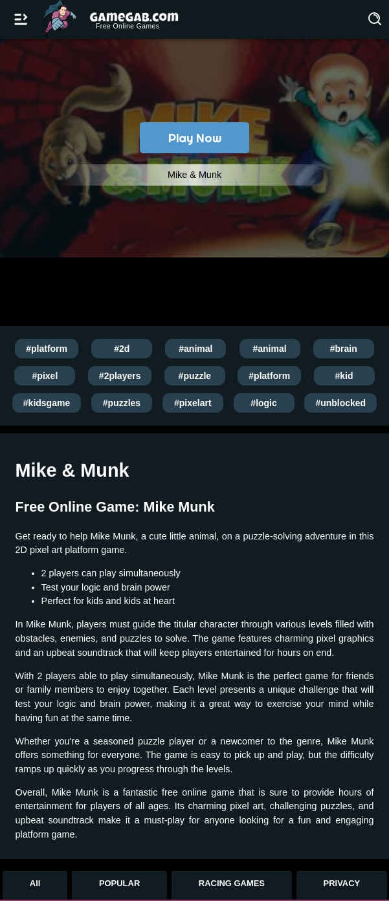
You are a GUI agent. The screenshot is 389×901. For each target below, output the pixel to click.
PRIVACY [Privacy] (342, 883)
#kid (344, 376)
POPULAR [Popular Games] (119, 883)
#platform (46, 348)
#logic (263, 403)
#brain (343, 348)
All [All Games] (35, 883)
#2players (120, 376)
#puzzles (121, 403)
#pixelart (193, 403)
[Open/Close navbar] (20, 19)
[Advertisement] (191, 290)
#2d (121, 348)
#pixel (45, 376)
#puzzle (195, 376)
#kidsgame (46, 403)
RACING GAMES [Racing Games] (232, 883)
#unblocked (340, 403)
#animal (195, 348)
